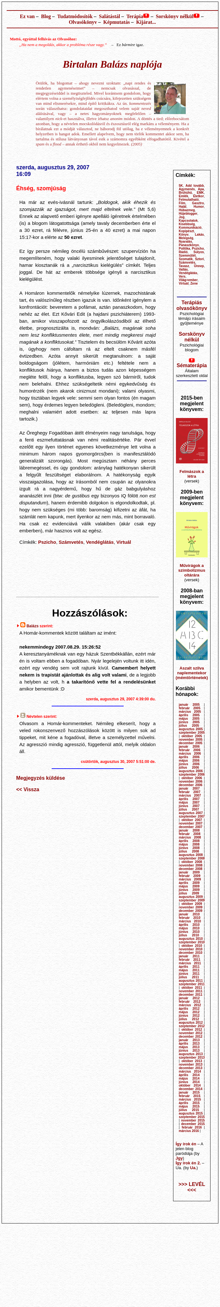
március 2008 (190, 837)
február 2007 (189, 792)
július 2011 (189, 977)
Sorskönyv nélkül (174, 16)
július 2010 (189, 935)
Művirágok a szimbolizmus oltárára (191, 570)
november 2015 (193, 1120)
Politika (184, 248)
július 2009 (189, 893)
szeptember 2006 (192, 774)
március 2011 (190, 963)
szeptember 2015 (192, 1117)
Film (182, 203)
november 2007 (191, 823)
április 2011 (189, 966)
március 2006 (190, 753)
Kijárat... (146, 22)
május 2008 (189, 844)
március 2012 (190, 1005)
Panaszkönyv (189, 245)
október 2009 (192, 904)
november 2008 (191, 865)
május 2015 (189, 1106)
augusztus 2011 (191, 980)
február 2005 (189, 708)
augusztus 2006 (191, 771)
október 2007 (192, 820)
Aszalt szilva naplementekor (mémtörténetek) (192, 673)
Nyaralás (185, 241)
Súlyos (198, 252)
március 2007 (190, 795)
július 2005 (189, 725)
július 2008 (189, 851)
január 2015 (189, 1092)
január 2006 (189, 746)
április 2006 (189, 757)
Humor (199, 206)
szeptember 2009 (192, 900)
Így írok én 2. (188, 1163)
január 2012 (189, 998)
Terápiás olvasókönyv (191, 305)
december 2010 (190, 952)
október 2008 (192, 862)
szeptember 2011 (192, 984)
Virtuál (123, 542)
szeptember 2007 (192, 816)
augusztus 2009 (191, 897)
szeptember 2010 (192, 942)
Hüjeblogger (188, 213)
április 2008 (189, 841)
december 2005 (190, 743)
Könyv (184, 234)
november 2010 (191, 949)
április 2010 (189, 924)
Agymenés (187, 189)
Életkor (198, 196)
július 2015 (189, 1110)
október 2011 (192, 987)
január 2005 (189, 704)
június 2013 (189, 1050)
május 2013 (189, 1047)
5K (181, 185)
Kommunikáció (190, 227)
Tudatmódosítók (75, 16)
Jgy (179, 1158)
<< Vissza (27, 789)
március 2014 (190, 1071)
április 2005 (189, 715)
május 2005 (189, 718)
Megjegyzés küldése (40, 778)
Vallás (183, 269)
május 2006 (189, 760)
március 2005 (190, 711)
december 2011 (190, 994)
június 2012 (189, 1015)
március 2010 (190, 921)
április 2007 (189, 799)
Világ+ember (188, 280)
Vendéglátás (100, 542)
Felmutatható (189, 199)
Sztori (199, 259)
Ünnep (199, 266)
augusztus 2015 (191, 1113)
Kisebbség (187, 224)
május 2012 (189, 1012)
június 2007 (189, 806)
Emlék (183, 196)
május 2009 (189, 886)
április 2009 (189, 883)
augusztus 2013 (191, 1054)
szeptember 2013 (192, 1057)
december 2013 (190, 1068)
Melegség (186, 238)
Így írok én (186, 1144)
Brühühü (185, 192)
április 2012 (189, 1008)
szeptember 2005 (192, 732)
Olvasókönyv (83, 22)
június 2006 (189, 764)
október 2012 (192, 1029)
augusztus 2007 (191, 813)
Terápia (134, 16)
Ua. (193, 1167)
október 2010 (192, 945)
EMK (200, 192)
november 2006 (191, 781)
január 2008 (189, 830)
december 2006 (190, 785)
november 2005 (191, 739)
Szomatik (186, 259)
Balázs (33, 626)
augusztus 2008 (191, 855)
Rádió (183, 252)
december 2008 (190, 869)
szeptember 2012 (192, 1026)
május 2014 (189, 1078)
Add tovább (194, 185)
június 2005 (189, 722)
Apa (201, 189)
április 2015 (189, 1103)
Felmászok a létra (191, 474)
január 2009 (189, 872)
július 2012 (189, 1019)
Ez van (27, 16)
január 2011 (189, 956)
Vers (182, 276)
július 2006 (189, 767)
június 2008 (189, 848)
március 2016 (189, 1131)
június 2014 (189, 1082)
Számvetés (71, 542)
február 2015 (189, 1096)
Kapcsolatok (188, 220)
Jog (181, 217)
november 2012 (191, 1033)
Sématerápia (192, 365)
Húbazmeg (187, 210)
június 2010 (189, 931)
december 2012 (190, 1036)
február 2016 (192, 1127)
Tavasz (184, 266)
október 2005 (192, 736)
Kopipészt (186, 231)
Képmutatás (116, 22)
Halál (182, 206)
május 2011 (189, 970)
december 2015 (192, 1124)
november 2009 (191, 907)
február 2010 (189, 918)
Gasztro (198, 203)
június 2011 (189, 973)
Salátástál (109, 16)
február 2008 (189, 834)
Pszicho (47, 542)
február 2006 (189, 750)
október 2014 (190, 1085)
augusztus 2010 (191, 938)
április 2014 (189, 1075)
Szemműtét (187, 255)
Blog (46, 16)
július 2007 (189, 809)
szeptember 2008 (192, 858)
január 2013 (189, 1040)
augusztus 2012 (191, 1022)
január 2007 (189, 788)
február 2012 (189, 1001)
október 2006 (192, 778)
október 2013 (192, 1061)
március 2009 (190, 879)
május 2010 (189, 928)
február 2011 (189, 959)
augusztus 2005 (191, 729)
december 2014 (190, 1089)
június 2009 (189, 890)
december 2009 (190, 911)
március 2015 (190, 1099)
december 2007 (190, 827)
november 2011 (191, 991)
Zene (194, 283)
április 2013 (189, 1043)
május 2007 (189, 802)
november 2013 (191, 1064)
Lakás (199, 234)
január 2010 (189, 914)
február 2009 (189, 876)
